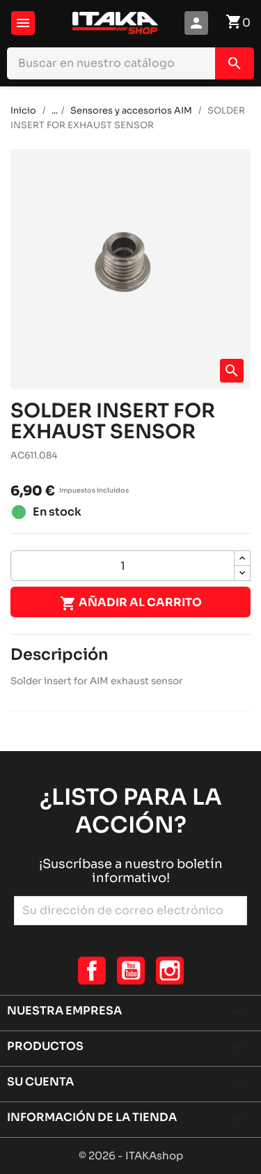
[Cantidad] (122, 565)
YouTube (131, 970)
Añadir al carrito (131, 603)
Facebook (92, 970)
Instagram (170, 970)
